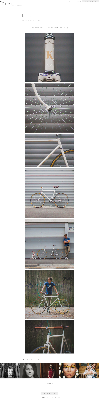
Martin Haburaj (6, 3)
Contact (78, 1)
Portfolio (69, 1)
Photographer (17, 6)
